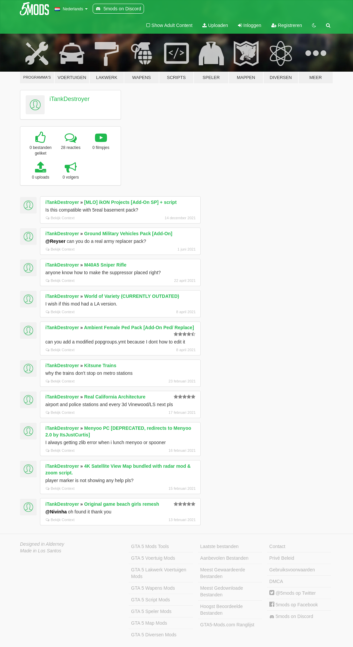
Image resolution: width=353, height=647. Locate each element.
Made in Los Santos (40, 550)
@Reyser (55, 241)
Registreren (286, 25)
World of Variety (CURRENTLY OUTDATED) (131, 296)
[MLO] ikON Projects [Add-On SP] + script (130, 202)
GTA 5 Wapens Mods (153, 588)
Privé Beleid (281, 558)
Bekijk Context (60, 218)
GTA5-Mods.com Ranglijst (227, 624)
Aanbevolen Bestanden (224, 558)
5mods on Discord (291, 616)
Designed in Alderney (42, 544)
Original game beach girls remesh (121, 504)
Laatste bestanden (219, 546)
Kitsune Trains (100, 365)
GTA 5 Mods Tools (150, 546)
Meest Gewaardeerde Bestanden (222, 573)
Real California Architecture (114, 396)
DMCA (276, 581)
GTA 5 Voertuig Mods (153, 558)
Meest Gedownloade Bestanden (221, 591)
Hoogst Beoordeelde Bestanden (221, 610)
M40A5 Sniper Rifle (105, 265)
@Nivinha (56, 511)
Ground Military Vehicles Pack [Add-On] (128, 233)
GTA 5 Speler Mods (151, 611)
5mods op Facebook (293, 605)
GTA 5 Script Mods (150, 599)
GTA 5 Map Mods (149, 623)
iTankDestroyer (70, 99)
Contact (277, 546)
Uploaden (215, 25)
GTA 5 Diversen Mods (153, 634)
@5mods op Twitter (292, 593)
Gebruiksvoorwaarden (292, 569)
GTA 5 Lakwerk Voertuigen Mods (158, 573)
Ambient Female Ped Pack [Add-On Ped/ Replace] (139, 327)
